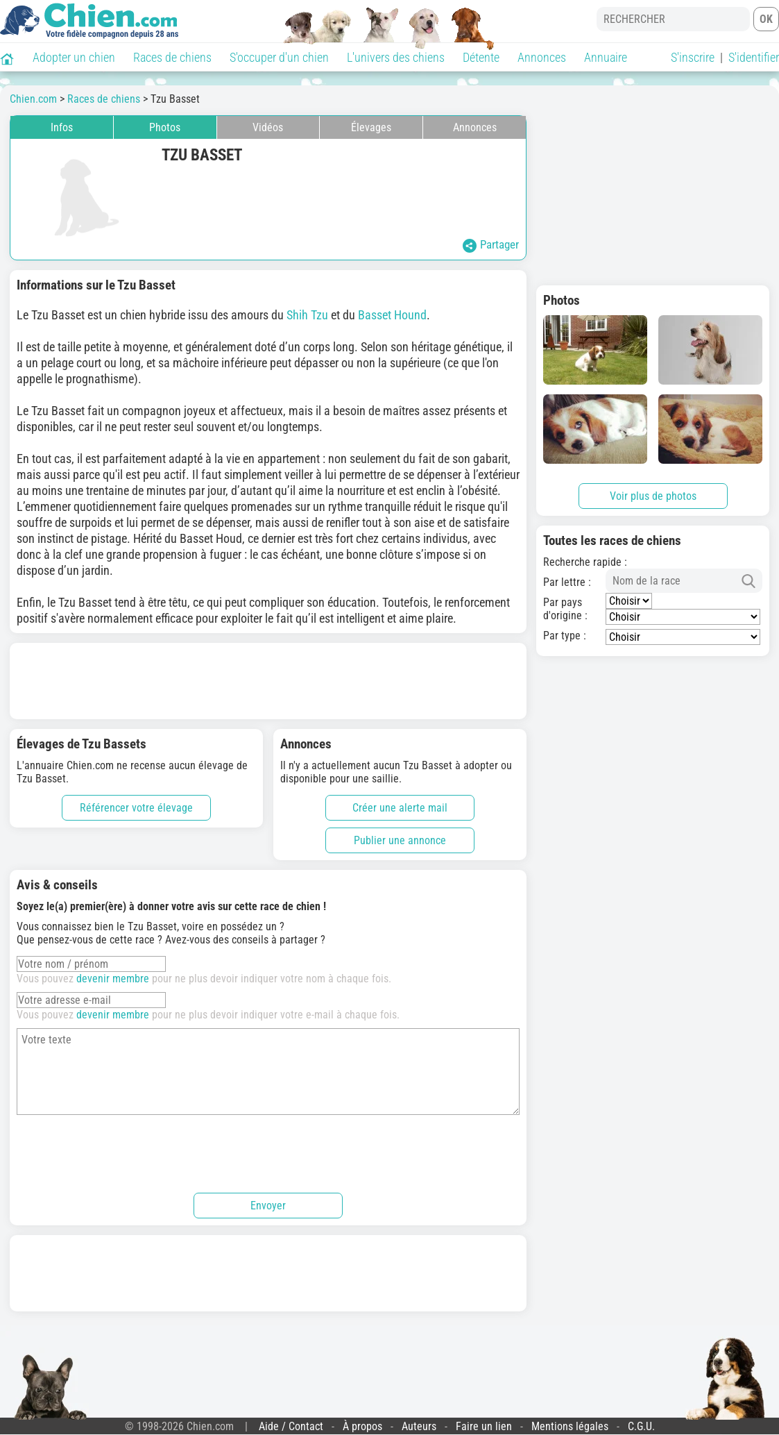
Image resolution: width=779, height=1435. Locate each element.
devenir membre (112, 978)
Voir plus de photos (653, 496)
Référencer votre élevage (136, 807)
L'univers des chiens (396, 57)
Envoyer (268, 1205)
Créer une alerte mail (399, 807)
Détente (481, 57)
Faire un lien (484, 1426)
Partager (491, 245)
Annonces (541, 57)
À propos (362, 1426)
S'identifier (753, 57)
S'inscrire (692, 57)
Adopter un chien (74, 57)
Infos (62, 127)
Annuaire (605, 57)
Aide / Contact (291, 1426)
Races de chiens (172, 57)
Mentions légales (569, 1426)
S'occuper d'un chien (279, 57)
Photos (164, 127)
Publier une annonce (400, 840)
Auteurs (419, 1426)
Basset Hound (392, 315)
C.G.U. (641, 1426)
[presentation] (122, 1152)
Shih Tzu (307, 315)
